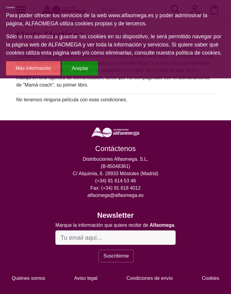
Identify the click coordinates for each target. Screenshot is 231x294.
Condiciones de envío (150, 278)
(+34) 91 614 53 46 (115, 180)
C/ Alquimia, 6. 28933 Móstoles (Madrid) (116, 173)
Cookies (210, 278)
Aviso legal (85, 278)
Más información (33, 68)
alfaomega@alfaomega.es (115, 195)
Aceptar (80, 68)
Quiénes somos (28, 278)
